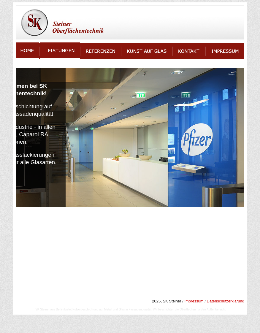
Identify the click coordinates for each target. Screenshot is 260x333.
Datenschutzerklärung (225, 301)
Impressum (193, 301)
